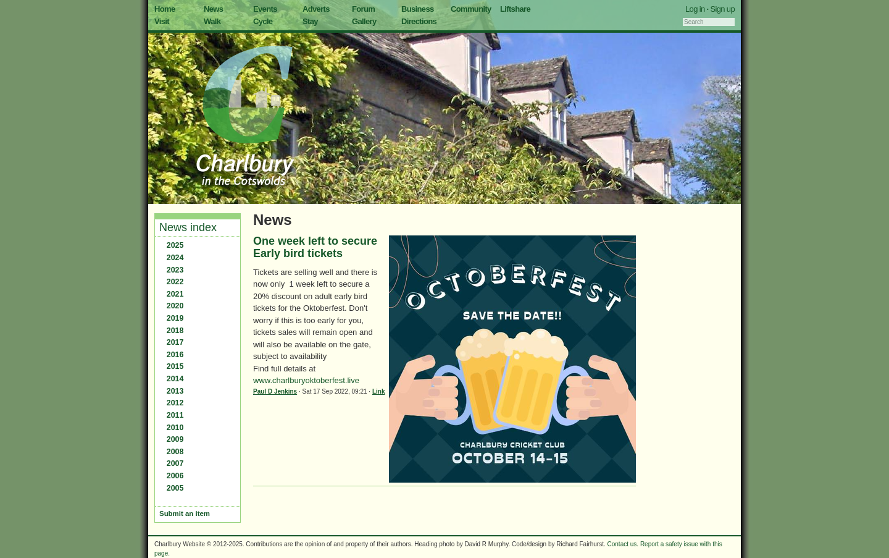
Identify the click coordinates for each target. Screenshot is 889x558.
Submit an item (184, 513)
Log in (695, 9)
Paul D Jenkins (275, 391)
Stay (310, 21)
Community (471, 9)
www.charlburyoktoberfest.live (306, 380)
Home (164, 9)
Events (265, 9)
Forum (363, 9)
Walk (212, 21)
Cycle (262, 21)
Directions (418, 21)
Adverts (316, 9)
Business (417, 9)
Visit (161, 21)
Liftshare (515, 9)
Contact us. (623, 544)
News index (188, 227)
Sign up (722, 9)
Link (378, 391)
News (213, 9)
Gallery (364, 21)
